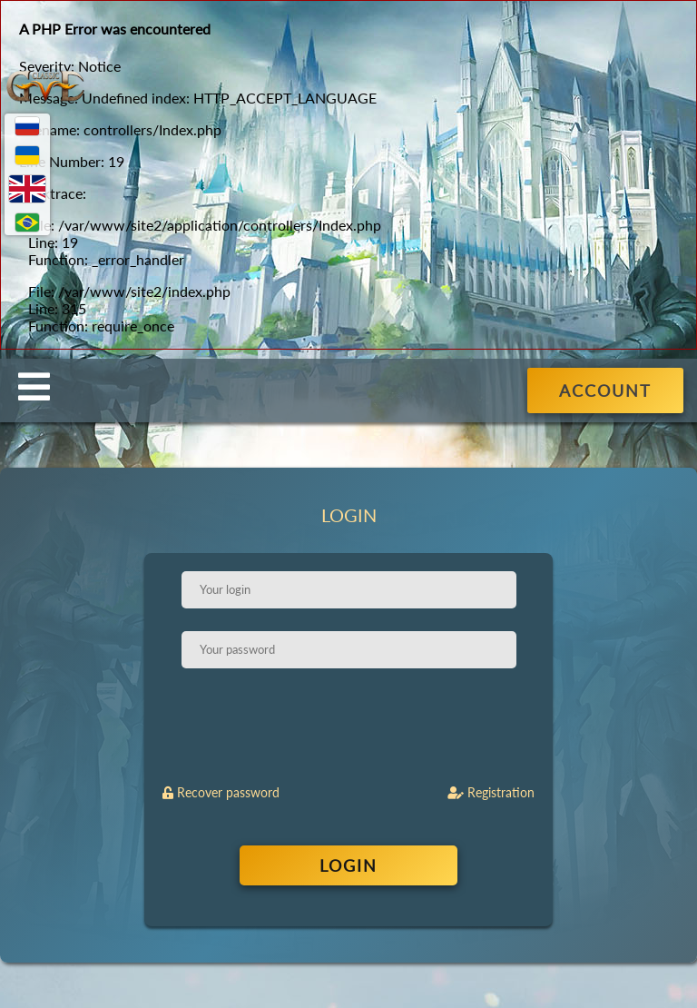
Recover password (221, 792)
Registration (491, 792)
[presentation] (350, 726)
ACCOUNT (605, 390)
